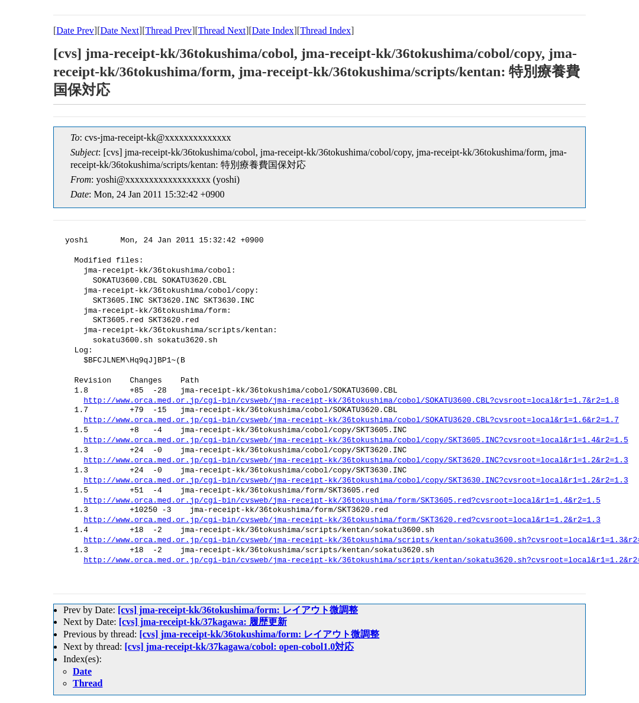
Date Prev (75, 30)
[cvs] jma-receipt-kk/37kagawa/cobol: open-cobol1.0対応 (239, 647)
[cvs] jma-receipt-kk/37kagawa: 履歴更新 (203, 622)
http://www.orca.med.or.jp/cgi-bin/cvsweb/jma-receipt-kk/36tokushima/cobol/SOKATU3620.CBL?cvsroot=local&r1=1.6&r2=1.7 (351, 420)
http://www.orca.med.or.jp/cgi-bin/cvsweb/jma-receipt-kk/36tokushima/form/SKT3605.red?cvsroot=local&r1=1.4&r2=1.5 (342, 500)
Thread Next (222, 30)
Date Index (273, 30)
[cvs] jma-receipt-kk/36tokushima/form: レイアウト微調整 (238, 610)
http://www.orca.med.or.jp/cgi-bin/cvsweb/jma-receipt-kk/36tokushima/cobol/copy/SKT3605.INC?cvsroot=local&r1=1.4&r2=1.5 (355, 440)
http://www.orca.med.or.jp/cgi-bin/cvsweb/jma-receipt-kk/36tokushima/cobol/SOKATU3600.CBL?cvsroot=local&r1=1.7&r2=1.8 (351, 401)
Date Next (120, 30)
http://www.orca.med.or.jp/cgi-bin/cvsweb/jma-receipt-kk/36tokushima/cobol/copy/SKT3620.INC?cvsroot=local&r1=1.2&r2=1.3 (355, 460)
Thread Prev (168, 30)
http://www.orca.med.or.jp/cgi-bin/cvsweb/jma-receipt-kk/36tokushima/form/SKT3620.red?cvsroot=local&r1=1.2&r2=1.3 (342, 520)
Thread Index (325, 30)
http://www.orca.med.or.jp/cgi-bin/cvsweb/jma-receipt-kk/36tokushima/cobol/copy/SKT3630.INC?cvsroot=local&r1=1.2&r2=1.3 (355, 480)
